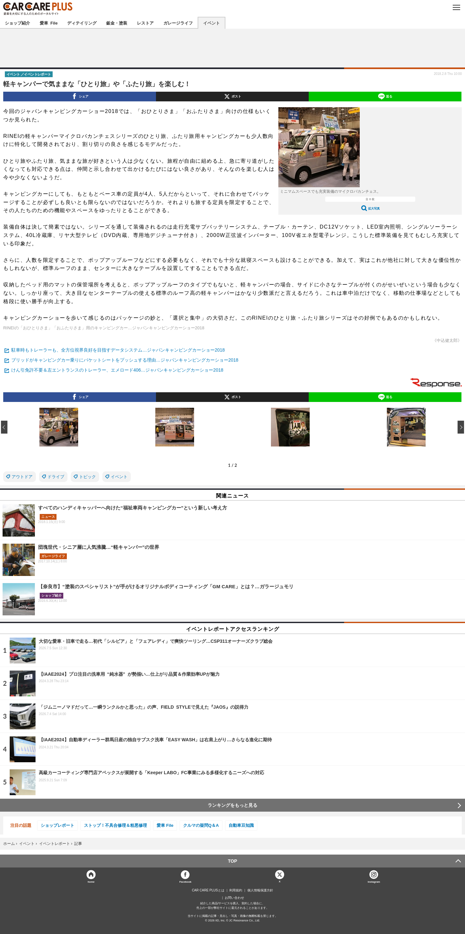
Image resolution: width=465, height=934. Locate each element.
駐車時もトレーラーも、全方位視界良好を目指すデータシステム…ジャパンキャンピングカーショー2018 (118, 350)
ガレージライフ (178, 23)
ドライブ (55, 476)
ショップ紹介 (17, 23)
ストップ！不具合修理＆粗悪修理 (115, 825)
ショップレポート (57, 825)
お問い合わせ (234, 897)
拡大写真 (374, 208)
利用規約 (235, 890)
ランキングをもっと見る (232, 805)
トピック (87, 476)
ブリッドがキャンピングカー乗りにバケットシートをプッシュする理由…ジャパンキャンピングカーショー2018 (124, 360)
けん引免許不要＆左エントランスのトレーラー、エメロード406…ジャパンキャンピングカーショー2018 (117, 370)
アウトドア (22, 476)
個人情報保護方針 (260, 890)
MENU (456, 7)
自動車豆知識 (241, 825)
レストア (145, 23)
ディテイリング (82, 23)
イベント (211, 23)
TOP (232, 861)
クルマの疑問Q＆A (201, 825)
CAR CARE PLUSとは (208, 890)
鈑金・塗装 (116, 23)
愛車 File (48, 23)
